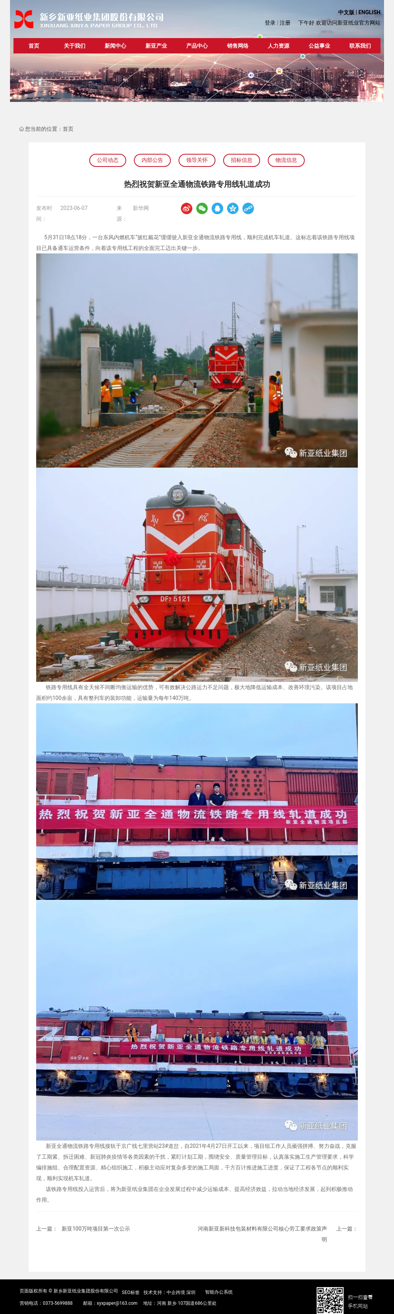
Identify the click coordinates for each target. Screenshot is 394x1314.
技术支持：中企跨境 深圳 (169, 1292)
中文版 (346, 12)
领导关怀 (197, 160)
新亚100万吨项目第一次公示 (96, 1229)
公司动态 (108, 160)
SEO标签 (131, 1292)
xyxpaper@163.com (117, 1303)
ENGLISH (369, 12)
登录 (271, 23)
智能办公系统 (219, 1292)
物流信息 (286, 160)
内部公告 (152, 160)
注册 (285, 23)
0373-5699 (54, 1303)
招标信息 (241, 160)
